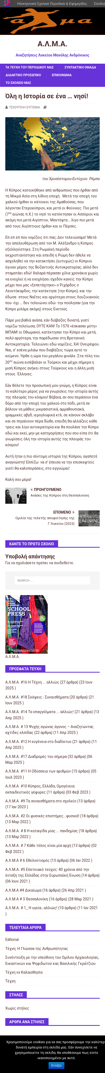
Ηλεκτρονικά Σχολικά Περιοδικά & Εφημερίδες (52, 4)
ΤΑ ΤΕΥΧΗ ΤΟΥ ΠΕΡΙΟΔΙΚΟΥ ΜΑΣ (29, 67)
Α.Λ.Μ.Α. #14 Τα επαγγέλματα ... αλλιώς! (39, 712)
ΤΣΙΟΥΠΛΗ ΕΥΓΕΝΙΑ (24, 107)
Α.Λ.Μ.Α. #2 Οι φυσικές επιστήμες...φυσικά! (42, 816)
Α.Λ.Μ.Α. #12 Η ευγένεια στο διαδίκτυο (38, 741)
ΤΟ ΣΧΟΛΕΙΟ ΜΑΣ (18, 83)
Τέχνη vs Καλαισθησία (23, 972)
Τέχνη (10, 981)
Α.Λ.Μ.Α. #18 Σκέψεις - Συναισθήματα (37, 697)
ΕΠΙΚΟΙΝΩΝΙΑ (62, 75)
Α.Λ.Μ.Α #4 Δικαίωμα (23, 890)
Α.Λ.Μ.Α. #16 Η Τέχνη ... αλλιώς (32, 682)
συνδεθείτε (63, 563)
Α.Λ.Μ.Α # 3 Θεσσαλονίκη (26, 899)
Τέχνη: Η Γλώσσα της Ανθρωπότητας (36, 948)
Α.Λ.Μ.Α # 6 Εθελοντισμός (27, 860)
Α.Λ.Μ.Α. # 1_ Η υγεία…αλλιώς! (31, 908)
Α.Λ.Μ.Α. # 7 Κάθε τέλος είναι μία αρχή (38, 845)
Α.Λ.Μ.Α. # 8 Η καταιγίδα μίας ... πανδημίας (41, 831)
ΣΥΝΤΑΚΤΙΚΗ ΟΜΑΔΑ (80, 67)
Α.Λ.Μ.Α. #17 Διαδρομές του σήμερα (36, 756)
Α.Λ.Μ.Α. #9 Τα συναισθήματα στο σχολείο (40, 801)
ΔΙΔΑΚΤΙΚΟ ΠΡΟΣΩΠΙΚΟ (23, 75)
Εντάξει (56, 1065)
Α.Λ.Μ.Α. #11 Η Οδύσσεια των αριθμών (38, 771)
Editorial (12, 939)
